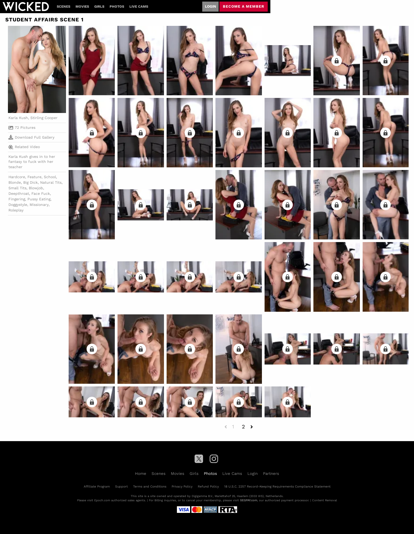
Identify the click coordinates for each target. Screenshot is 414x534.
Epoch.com (102, 500)
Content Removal (324, 500)
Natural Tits (51, 182)
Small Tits (17, 188)
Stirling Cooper (44, 118)
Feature (34, 177)
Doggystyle (17, 204)
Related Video (24, 147)
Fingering (16, 199)
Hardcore (16, 177)
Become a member (243, 6)
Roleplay (15, 210)
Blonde (14, 182)
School (50, 177)
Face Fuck (40, 193)
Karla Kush (18, 118)
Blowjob (36, 188)
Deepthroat (18, 193)
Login (210, 6)
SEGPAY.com (248, 500)
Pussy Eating (38, 199)
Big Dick (30, 182)
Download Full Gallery (31, 137)
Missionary (39, 204)
